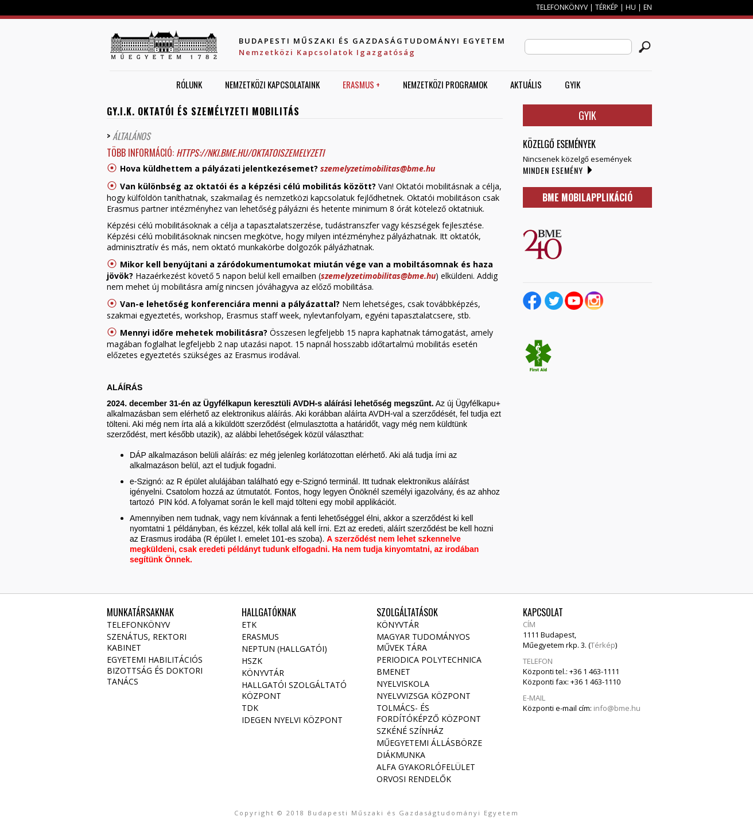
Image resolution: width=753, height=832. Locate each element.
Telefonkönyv (138, 624)
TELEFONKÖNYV (562, 7)
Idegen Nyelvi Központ (292, 719)
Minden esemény (553, 170)
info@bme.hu (617, 708)
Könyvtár (263, 672)
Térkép (603, 645)
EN (647, 7)
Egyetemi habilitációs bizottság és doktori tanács (155, 670)
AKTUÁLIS (526, 84)
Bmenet (393, 671)
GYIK (572, 84)
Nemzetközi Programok (445, 84)
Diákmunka (400, 754)
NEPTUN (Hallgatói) (284, 648)
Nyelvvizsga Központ (423, 695)
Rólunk (189, 84)
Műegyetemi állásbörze (429, 742)
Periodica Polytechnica (429, 659)
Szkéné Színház (410, 730)
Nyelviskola (402, 683)
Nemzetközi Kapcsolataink (272, 84)
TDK (250, 707)
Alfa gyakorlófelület (425, 766)
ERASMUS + (361, 84)
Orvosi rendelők (413, 778)
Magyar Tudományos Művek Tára (423, 642)
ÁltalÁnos (132, 136)
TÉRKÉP (607, 7)
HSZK (252, 660)
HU (631, 7)
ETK (249, 624)
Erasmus (260, 636)
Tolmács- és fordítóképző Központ (428, 713)
